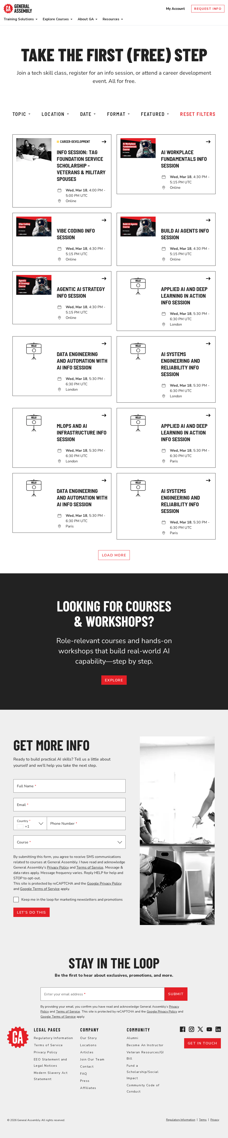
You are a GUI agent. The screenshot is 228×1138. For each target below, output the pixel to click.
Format (118, 114)
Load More (114, 555)
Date (88, 114)
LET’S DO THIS (31, 912)
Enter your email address (65, 994)
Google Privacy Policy (104, 883)
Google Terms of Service (40, 888)
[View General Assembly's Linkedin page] (218, 1030)
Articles (87, 1052)
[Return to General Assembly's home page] (17, 1046)
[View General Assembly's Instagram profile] (191, 1030)
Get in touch (202, 1043)
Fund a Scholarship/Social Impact (143, 1072)
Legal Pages (47, 1029)
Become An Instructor (145, 1045)
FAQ (83, 1074)
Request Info (208, 9)
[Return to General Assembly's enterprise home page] (18, 8)
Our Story (88, 1038)
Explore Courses (56, 19)
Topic (21, 114)
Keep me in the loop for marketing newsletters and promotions (72, 899)
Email (22, 804)
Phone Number (63, 823)
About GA (86, 19)
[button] (30, 823)
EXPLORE (114, 680)
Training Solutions (19, 19)
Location (55, 114)
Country (24, 821)
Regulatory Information (53, 1038)
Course (24, 842)
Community (138, 1029)
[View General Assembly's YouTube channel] (209, 1030)
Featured (155, 114)
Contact (87, 1066)
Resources (111, 19)
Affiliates (88, 1088)
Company (89, 1029)
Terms (203, 1120)
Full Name (26, 786)
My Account (176, 8)
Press (85, 1081)
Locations (88, 1045)
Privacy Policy (58, 867)
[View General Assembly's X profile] (200, 1030)
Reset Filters (198, 114)
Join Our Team (92, 1059)
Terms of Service (89, 867)
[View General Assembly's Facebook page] (182, 1030)
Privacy (214, 1120)
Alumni (132, 1038)
